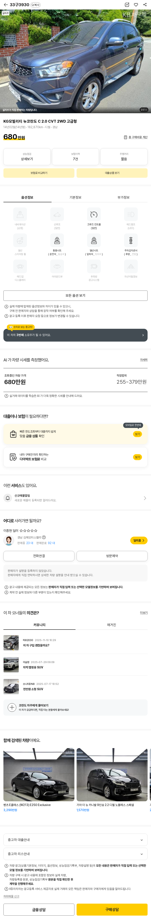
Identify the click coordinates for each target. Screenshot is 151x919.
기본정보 (75, 197)
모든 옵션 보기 (75, 296)
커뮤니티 (40, 625)
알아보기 (75, 434)
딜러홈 (137, 540)
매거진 (111, 625)
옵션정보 (27, 197)
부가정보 (124, 197)
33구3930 (25, 4)
